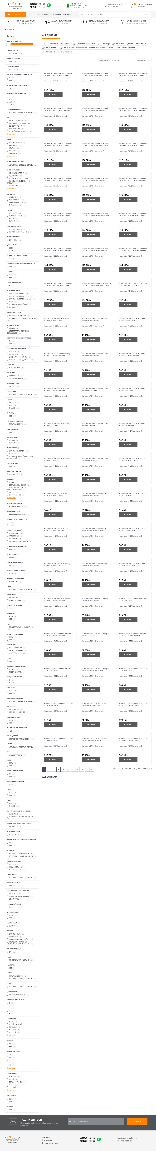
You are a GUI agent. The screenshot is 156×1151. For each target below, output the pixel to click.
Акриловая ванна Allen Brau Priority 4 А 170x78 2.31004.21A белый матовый (96, 214)
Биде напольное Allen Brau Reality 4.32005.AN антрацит (132, 319)
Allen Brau (12, 29)
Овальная (14, 154)
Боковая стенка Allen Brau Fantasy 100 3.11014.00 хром (133, 599)
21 (10, 1055)
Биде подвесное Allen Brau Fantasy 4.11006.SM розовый (95, 459)
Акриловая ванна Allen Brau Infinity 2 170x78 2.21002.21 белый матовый (58, 109)
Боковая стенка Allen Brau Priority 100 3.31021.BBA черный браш (133, 704)
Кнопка (13, 328)
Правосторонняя (17, 651)
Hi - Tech (13, 403)
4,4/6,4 (12, 558)
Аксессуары (64, 43)
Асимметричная (16, 143)
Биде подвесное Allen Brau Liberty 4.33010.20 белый (132, 494)
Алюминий (15, 474)
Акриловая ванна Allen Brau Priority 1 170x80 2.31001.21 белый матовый (96, 144)
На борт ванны (15, 495)
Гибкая (13, 440)
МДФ (12, 302)
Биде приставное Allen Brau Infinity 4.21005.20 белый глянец (95, 599)
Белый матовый (16, 1024)
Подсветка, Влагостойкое (20, 939)
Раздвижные (15, 536)
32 (10, 1065)
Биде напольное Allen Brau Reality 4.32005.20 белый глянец (94, 319)
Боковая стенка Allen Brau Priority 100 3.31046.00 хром (58, 739)
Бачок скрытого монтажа (20, 123)
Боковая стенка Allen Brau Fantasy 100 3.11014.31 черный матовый (58, 634)
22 (10, 1057)
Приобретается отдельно (20, 960)
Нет (12, 62)
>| (91, 769)
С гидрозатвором (16, 755)
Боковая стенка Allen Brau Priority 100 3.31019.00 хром (133, 669)
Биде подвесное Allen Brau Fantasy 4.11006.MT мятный (132, 424)
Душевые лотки (119, 43)
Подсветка (14, 937)
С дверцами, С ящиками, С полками (18, 182)
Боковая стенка (16, 126)
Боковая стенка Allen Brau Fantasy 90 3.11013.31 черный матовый (95, 669)
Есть (12, 275)
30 (10, 1063)
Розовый (13, 1032)
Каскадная (14, 598)
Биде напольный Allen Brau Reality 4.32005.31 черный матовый (57, 354)
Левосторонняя (16, 648)
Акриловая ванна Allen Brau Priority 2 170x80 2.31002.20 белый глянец (133, 144)
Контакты (67, 14)
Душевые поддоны (50, 47)
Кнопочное (14, 197)
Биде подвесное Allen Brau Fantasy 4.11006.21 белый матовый (132, 354)
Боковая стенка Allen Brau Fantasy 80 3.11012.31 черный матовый (133, 634)
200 (11, 97)
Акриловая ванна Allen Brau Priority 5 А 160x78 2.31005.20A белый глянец (96, 249)
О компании (56, 14)
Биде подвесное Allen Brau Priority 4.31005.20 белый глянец (57, 564)
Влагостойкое (16, 934)
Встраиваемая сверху (18, 485)
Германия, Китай (16, 216)
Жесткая (13, 443)
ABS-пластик (15, 835)
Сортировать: (104, 60)
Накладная (14, 814)
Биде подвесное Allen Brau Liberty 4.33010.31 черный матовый (94, 529)
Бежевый (13, 1077)
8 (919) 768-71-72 (37, 7)
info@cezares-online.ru (113, 4)
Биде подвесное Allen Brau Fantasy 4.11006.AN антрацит (95, 389)
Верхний (13, 926)
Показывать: (141, 60)
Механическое (16, 200)
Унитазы (132, 47)
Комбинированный (17, 712)
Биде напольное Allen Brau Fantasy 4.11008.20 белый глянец (57, 319)
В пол (12, 482)
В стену (13, 669)
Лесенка (13, 151)
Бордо (12, 1085)
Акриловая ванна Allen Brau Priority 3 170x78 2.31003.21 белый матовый (133, 179)
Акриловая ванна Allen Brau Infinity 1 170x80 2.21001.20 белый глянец (58, 74)
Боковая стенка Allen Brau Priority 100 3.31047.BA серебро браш (96, 739)
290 (11, 89)
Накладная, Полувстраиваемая (20, 818)
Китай (13, 219)
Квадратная (14, 146)
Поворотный (15, 376)
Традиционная (16, 600)
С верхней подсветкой (19, 357)
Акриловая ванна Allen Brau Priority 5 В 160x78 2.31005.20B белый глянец (59, 284)
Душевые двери (103, 43)
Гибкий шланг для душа (19, 131)
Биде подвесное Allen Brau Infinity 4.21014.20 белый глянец (57, 494)
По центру (14, 894)
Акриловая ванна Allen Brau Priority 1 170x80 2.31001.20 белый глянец (58, 144)
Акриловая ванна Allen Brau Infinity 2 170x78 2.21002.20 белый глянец (133, 74)
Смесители (122, 47)
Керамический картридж (20, 854)
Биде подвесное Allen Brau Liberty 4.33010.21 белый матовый (57, 529)
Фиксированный (17, 379)
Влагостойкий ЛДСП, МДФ (20, 296)
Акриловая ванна (17, 121)
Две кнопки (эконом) (18, 316)
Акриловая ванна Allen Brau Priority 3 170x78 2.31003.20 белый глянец (96, 179)
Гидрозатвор (15, 710)
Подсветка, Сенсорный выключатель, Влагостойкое (20, 943)
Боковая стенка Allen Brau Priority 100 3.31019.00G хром (58, 704)
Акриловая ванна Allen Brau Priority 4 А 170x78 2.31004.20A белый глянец (58, 214)
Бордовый (14, 1027)
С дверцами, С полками (19, 178)
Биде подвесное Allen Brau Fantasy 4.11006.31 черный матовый (57, 389)
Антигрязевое (15, 368)
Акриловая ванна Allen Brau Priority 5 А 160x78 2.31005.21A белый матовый (133, 249)
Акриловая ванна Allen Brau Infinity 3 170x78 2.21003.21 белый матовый (133, 109)
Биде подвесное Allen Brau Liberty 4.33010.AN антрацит (132, 529)
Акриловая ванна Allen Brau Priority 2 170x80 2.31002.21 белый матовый (58, 179)
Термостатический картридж (22, 856)
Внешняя (13, 352)
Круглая (13, 148)
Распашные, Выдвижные (19, 541)
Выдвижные (15, 533)
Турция (13, 221)
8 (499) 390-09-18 (37, 4)
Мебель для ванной (97, 47)
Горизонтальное (16, 229)
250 (11, 99)
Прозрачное (15, 867)
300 (11, 102)
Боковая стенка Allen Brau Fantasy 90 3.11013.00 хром (58, 669)
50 (10, 286)
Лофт (12, 406)
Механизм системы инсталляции (21, 320)
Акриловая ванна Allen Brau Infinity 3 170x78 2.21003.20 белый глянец (95, 109)
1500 (12, 251)
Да (11, 341)
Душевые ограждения (136, 43)
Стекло (13, 387)
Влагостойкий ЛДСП (18, 294)
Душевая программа (86, 43)
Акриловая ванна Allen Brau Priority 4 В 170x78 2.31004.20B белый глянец (133, 214)
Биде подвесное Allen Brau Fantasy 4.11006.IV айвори (95, 424)
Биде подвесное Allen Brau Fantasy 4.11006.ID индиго (57, 424)
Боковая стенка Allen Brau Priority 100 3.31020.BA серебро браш (96, 704)
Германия (14, 213)
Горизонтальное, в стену (20, 232)
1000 (11, 248)
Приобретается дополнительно (20, 628)
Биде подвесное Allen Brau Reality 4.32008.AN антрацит (132, 564)
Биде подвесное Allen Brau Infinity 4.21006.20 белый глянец (132, 459)
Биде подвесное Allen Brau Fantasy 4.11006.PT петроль (57, 459)
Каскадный (14, 827)
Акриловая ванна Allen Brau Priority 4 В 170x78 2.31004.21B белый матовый (59, 249)
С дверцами (15, 176)
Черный (13, 70)
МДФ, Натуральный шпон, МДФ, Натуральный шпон (20, 457)
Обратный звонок (111, 7)
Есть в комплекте (17, 424)
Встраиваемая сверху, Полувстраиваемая (16, 489)
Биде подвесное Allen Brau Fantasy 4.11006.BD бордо (132, 389)
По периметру (15, 355)
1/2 (11, 952)
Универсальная (16, 653)
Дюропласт (14, 240)
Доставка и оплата (41, 14)
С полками (14, 186)
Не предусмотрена (17, 173)
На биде (13, 492)
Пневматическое (17, 203)
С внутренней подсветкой (20, 360)
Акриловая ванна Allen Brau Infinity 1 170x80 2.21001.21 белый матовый (95, 74)
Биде (73, 43)
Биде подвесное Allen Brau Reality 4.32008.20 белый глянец (94, 564)
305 (11, 105)
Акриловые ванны (50, 43)
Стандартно (14, 899)
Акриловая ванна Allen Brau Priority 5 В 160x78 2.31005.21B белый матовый (96, 284)
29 (10, 1060)
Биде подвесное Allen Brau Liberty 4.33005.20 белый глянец (94, 494)
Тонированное (16, 870)
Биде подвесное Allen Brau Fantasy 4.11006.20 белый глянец (95, 354)
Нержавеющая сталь (18, 515)
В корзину (53, 94)
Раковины (112, 47)
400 (11, 731)
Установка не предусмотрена (22, 113)
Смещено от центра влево (20, 897)
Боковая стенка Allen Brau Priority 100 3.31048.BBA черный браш (133, 739)
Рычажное (14, 205)
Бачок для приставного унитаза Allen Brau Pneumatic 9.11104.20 (133, 284)
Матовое (13, 864)
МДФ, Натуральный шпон (19, 304)
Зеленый (13, 1030)
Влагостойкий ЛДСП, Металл (21, 299)
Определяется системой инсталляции (18, 332)
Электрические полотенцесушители (57, 52)
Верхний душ (15, 129)
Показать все (12, 134)
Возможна (14, 582)
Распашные (15, 539)
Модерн (13, 408)
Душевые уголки (67, 47)
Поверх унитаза (16, 672)
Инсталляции (81, 47)
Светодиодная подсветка (20, 739)
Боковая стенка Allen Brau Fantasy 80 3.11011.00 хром (95, 634)
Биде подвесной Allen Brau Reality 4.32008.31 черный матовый (57, 599)
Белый (12, 1022)
